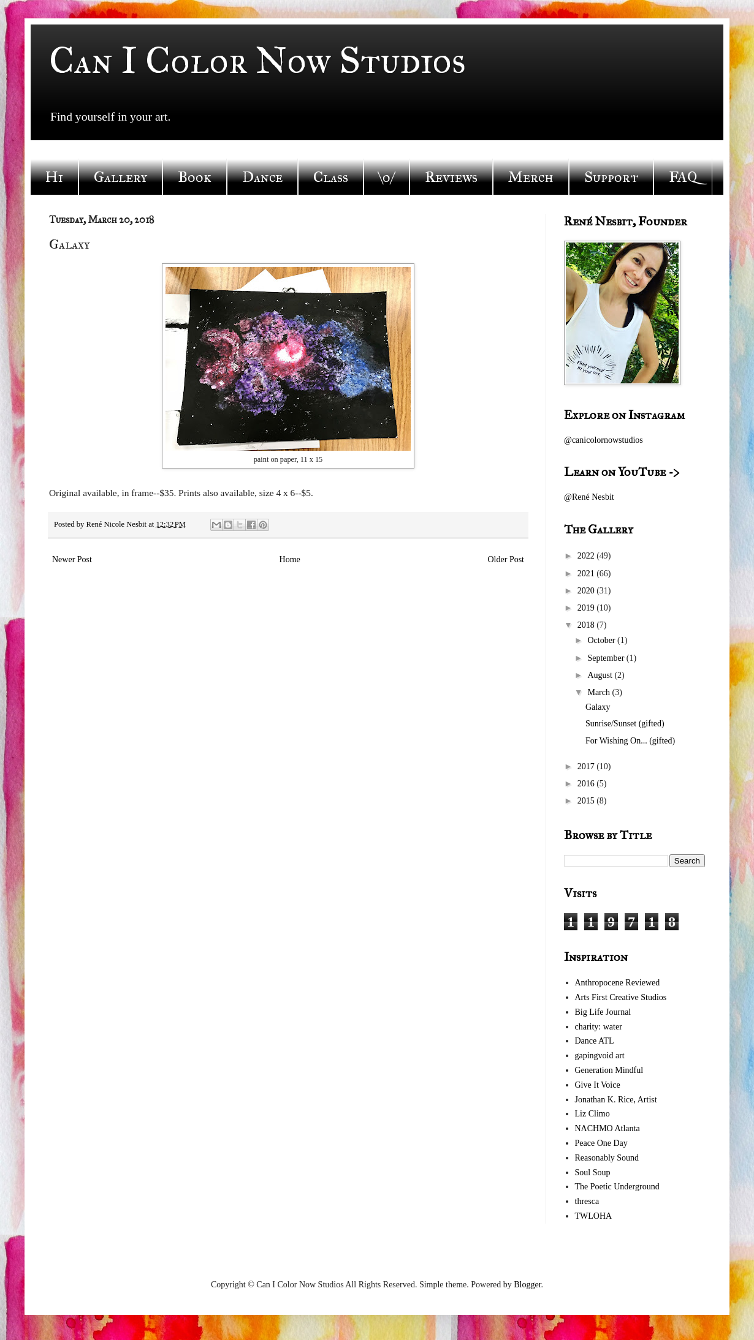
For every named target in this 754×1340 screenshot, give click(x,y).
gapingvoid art (600, 1055)
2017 (587, 766)
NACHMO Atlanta (607, 1128)
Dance (262, 177)
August (600, 675)
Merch (531, 177)
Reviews (451, 177)
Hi (54, 177)
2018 (587, 625)
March (599, 692)
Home (290, 559)
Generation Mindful (609, 1070)
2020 (587, 590)
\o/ (386, 177)
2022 (587, 555)
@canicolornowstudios (603, 440)
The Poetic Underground (617, 1186)
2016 (587, 783)
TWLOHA (593, 1216)
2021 (587, 573)
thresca (587, 1201)
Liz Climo (592, 1113)
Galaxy (597, 707)
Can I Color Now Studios (257, 60)
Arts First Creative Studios (621, 997)
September (606, 658)
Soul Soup (593, 1172)
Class (330, 177)
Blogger (527, 1284)
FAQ (683, 177)
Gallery (120, 177)
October (602, 640)
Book (194, 177)
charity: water (598, 1026)
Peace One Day (601, 1143)
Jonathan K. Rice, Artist (616, 1099)
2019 (587, 607)
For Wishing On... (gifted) (630, 740)
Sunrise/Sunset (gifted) (625, 723)
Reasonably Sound (607, 1157)
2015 (587, 800)
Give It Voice (597, 1085)
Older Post (506, 559)
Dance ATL (594, 1040)
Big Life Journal (603, 1012)
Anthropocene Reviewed (617, 982)
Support (611, 177)
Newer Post (72, 559)
